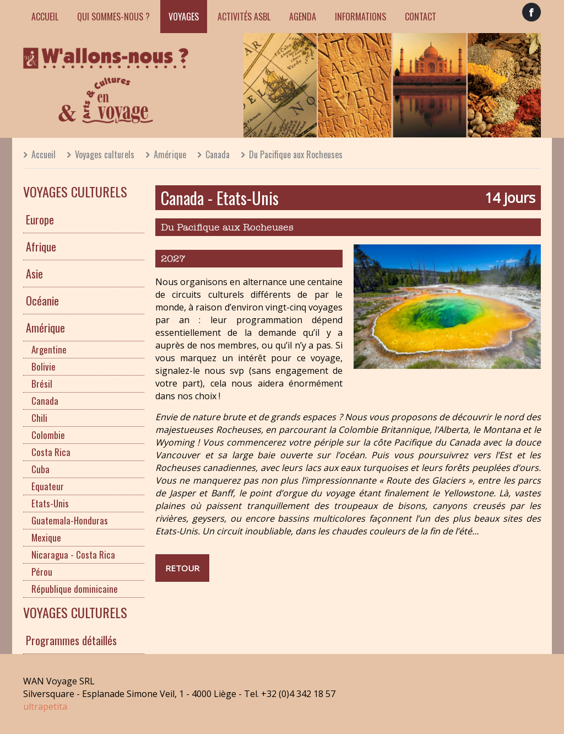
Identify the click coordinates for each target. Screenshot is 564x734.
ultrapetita (45, 706)
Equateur (47, 486)
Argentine (49, 349)
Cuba (40, 469)
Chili (39, 418)
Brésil (41, 383)
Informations (360, 16)
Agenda (302, 16)
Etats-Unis (50, 503)
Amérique (170, 154)
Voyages (184, 16)
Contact (420, 16)
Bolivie (43, 366)
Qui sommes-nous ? (113, 16)
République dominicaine (74, 589)
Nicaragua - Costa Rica (73, 554)
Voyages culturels (104, 154)
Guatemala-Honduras (69, 520)
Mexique (46, 537)
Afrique (41, 246)
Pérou (41, 571)
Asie (34, 273)
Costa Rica (50, 452)
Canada (217, 154)
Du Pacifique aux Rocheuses (296, 154)
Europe (40, 219)
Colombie (48, 435)
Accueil (44, 16)
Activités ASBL (244, 16)
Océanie (42, 300)
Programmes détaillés (71, 640)
